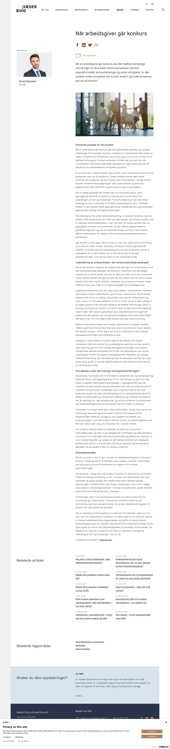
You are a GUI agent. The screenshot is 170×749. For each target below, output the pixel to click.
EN (146, 4)
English (6, 722)
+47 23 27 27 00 (120, 718)
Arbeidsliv (80, 646)
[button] (77, 45)
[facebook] (140, 718)
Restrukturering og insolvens (90, 642)
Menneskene (81, 10)
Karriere (150, 10)
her (138, 686)
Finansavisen (105, 540)
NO (152, 4)
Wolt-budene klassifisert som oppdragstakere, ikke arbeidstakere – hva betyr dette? (94, 602)
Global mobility (83, 649)
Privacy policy (23, 741)
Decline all (152, 736)
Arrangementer (102, 10)
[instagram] (150, 718)
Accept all (152, 731)
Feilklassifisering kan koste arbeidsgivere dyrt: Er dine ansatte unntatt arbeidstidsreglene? (133, 563)
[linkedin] (145, 718)
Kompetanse (62, 10)
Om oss (45, 10)
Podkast (135, 10)
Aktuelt (120, 10)
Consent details (8, 741)
